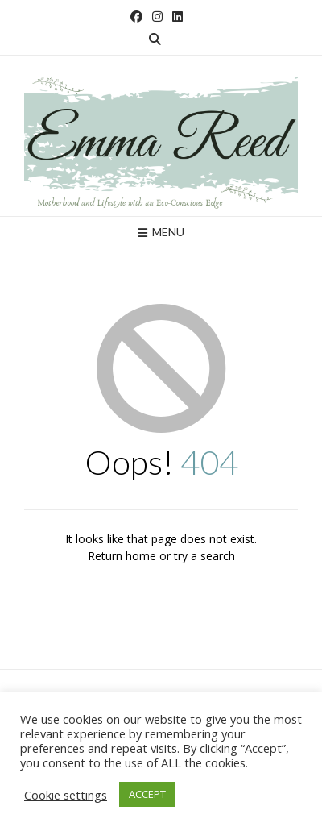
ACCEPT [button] (147, 794)
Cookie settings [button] (65, 794)
